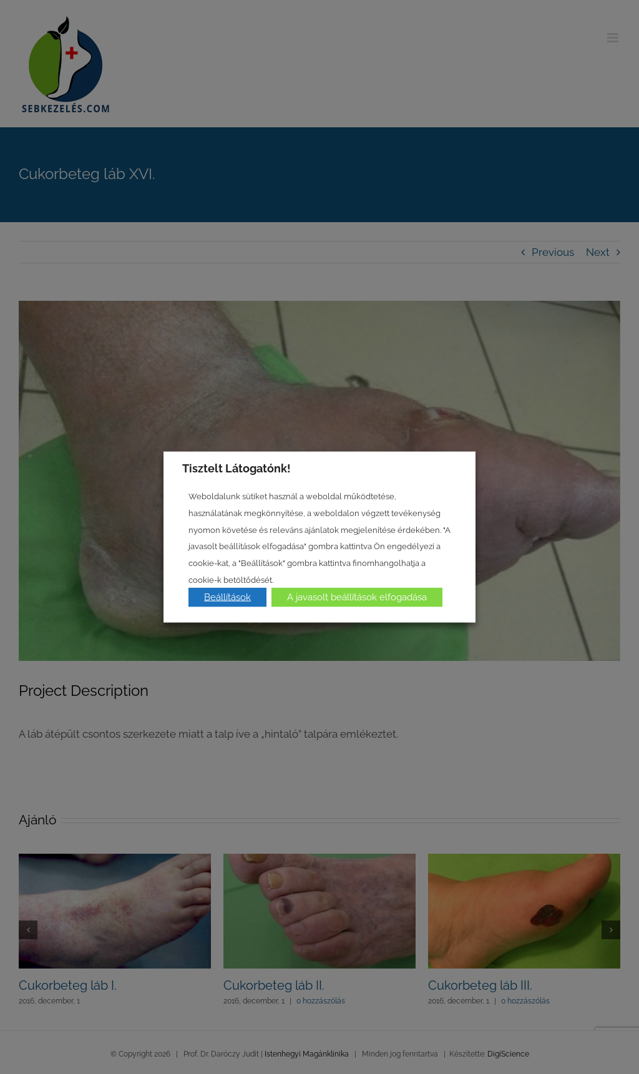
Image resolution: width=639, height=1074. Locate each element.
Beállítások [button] (227, 597)
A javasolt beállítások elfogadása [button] (357, 597)
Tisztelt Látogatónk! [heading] (236, 467)
